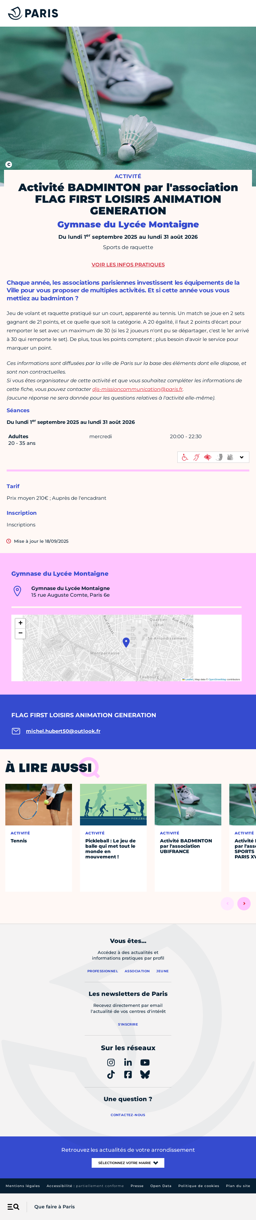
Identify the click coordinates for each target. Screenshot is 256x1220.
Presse (137, 1186)
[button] (126, 642)
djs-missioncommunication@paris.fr (137, 389)
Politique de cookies (198, 1186)
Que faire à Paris (54, 1207)
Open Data (161, 1186)
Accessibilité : (85, 1186)
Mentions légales (23, 1186)
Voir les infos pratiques (128, 264)
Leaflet (187, 679)
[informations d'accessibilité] (213, 457)
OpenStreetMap (217, 679)
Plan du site (238, 1186)
